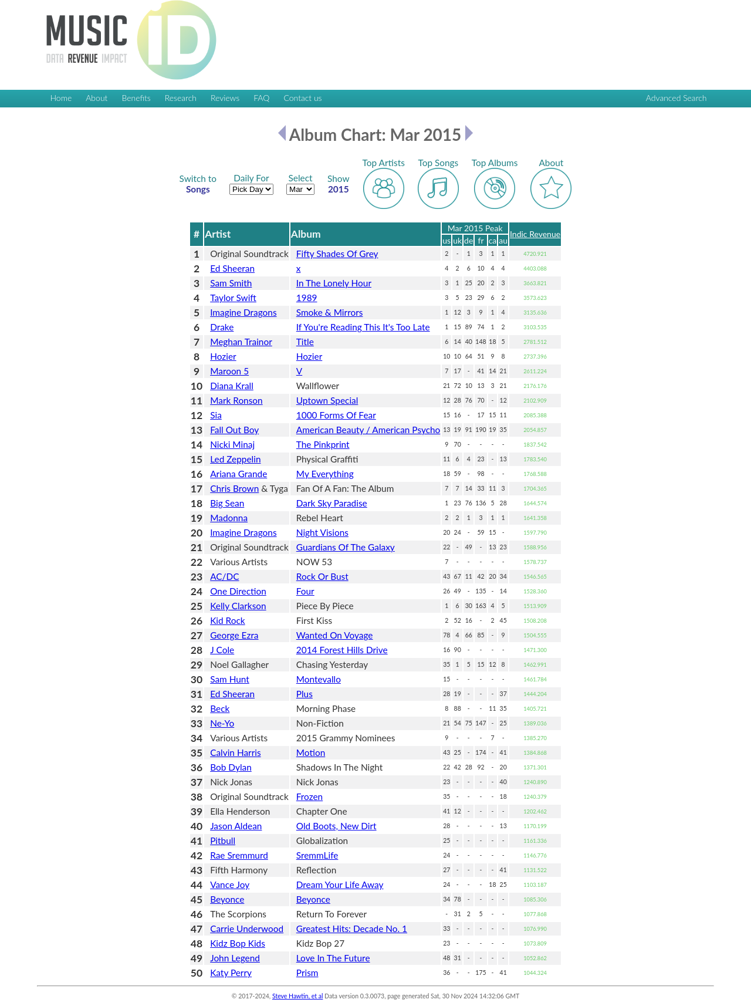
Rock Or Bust (322, 576)
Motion (310, 752)
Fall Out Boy (234, 429)
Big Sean (227, 503)
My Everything (325, 473)
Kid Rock (227, 620)
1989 (306, 297)
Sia (216, 415)
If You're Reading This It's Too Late (363, 327)
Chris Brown (234, 488)
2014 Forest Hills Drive (342, 649)
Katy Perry (231, 972)
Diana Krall (231, 385)
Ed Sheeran (232, 268)
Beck (219, 708)
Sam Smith (231, 283)
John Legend (235, 958)
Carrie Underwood (246, 928)
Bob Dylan (231, 767)
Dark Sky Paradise (331, 503)
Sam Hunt (229, 679)
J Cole (222, 649)
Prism (307, 972)
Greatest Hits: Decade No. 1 (351, 928)
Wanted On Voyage (334, 635)
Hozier (223, 356)
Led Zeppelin (235, 459)
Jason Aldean (236, 826)
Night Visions (322, 532)
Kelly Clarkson (238, 605)
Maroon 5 (229, 371)
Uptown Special (327, 400)
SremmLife (317, 855)
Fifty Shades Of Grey (337, 253)
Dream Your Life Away (340, 884)
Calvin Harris (235, 752)
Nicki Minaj (232, 444)
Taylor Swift (233, 297)
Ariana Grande (238, 473)
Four (305, 591)
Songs (198, 183)
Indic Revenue (535, 234)
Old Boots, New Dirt (336, 826)
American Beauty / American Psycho (368, 429)
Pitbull (222, 840)
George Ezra (234, 635)
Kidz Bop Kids (237, 943)
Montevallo (318, 679)
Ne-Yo (222, 723)
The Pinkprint (323, 444)
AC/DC (224, 576)
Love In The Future (333, 958)
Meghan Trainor (241, 341)
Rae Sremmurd (239, 855)
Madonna (229, 517)
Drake (222, 327)
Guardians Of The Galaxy (345, 547)
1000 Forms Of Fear (336, 415)
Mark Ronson (236, 400)
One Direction (238, 591)
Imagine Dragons (243, 312)
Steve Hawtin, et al (297, 996)
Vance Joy (229, 884)
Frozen (309, 796)
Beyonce (227, 899)
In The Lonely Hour (333, 283)
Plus (304, 693)
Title (305, 341)
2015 (338, 183)
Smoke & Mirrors (329, 312)
